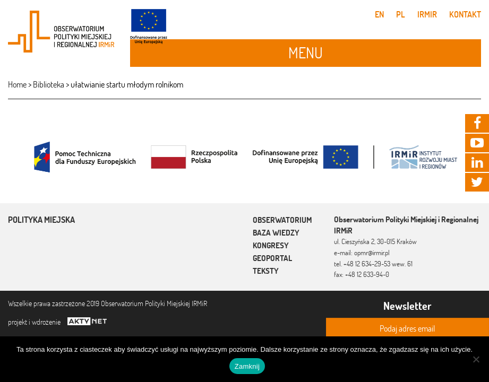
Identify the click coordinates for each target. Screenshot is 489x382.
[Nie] (475, 359)
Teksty (266, 271)
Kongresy (271, 245)
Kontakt (465, 14)
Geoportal (272, 258)
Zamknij (247, 366)
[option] (244, 156)
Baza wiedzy (276, 233)
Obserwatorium (282, 220)
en (379, 14)
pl (400, 14)
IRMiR (427, 14)
